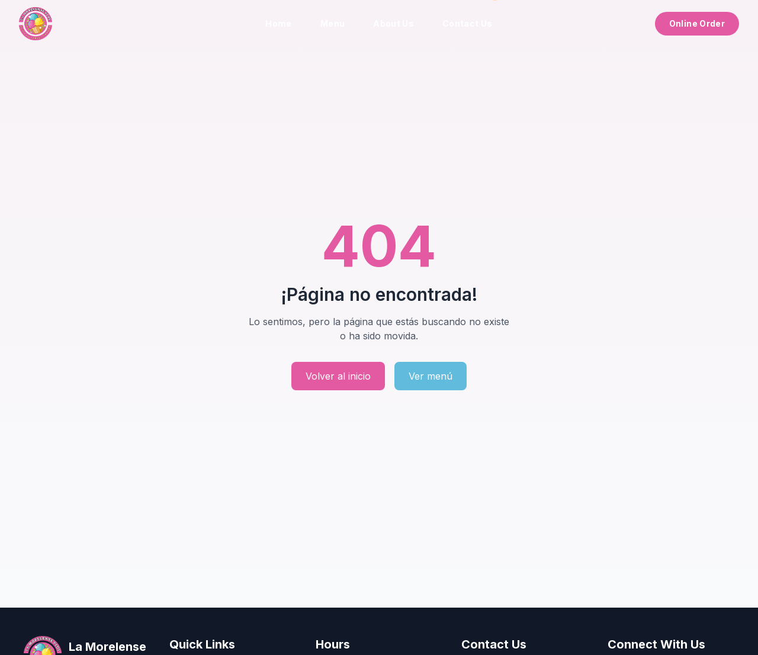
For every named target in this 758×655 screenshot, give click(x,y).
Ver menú (430, 376)
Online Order (697, 23)
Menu (332, 23)
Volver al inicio (338, 376)
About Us (393, 23)
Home (278, 23)
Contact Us (467, 23)
